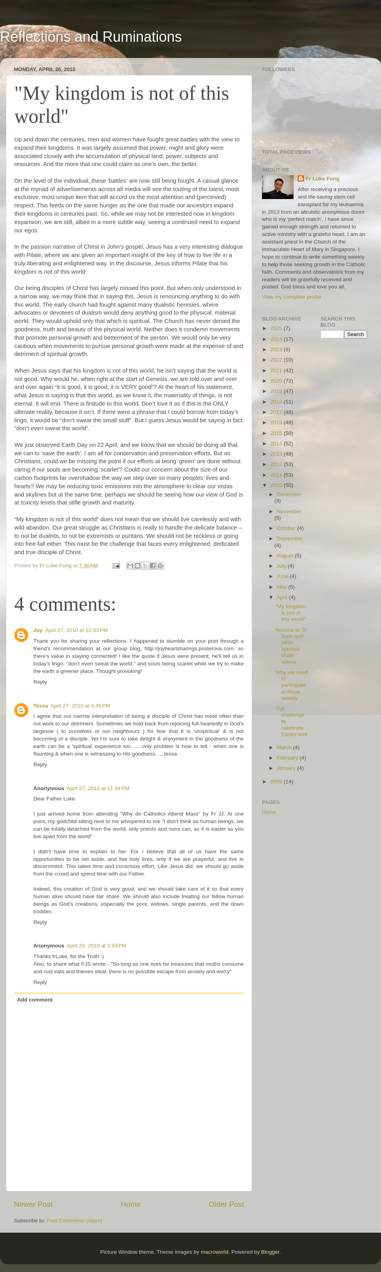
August (286, 556)
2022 (277, 360)
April (283, 597)
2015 (277, 433)
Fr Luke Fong (323, 179)
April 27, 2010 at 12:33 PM (76, 630)
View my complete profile (291, 297)
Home (130, 1204)
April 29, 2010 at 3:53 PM (96, 946)
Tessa (40, 706)
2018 (277, 402)
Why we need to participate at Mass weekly (291, 685)
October (287, 528)
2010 (277, 485)
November (289, 511)
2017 (277, 412)
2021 (277, 370)
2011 (277, 475)
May (282, 587)
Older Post (226, 1204)
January (287, 768)
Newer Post (33, 1204)
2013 (277, 454)
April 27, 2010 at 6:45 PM (80, 706)
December (289, 494)
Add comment (35, 1000)
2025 (277, 328)
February (288, 758)
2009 (277, 782)
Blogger (270, 1252)
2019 (277, 391)
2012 (277, 464)
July (282, 566)
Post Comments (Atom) (74, 1221)
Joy (37, 630)
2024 (277, 339)
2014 (277, 444)
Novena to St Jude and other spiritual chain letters (290, 646)
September (290, 538)
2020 (277, 381)
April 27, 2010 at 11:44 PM (98, 788)
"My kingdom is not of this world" (290, 612)
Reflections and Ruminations (91, 37)
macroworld (215, 1252)
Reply (40, 682)
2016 (277, 422)
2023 (277, 349)
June (283, 576)
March (285, 747)
